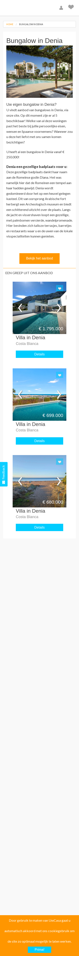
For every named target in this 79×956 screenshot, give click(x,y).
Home (9, 24)
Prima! (39, 949)
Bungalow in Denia (31, 24)
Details (39, 354)
